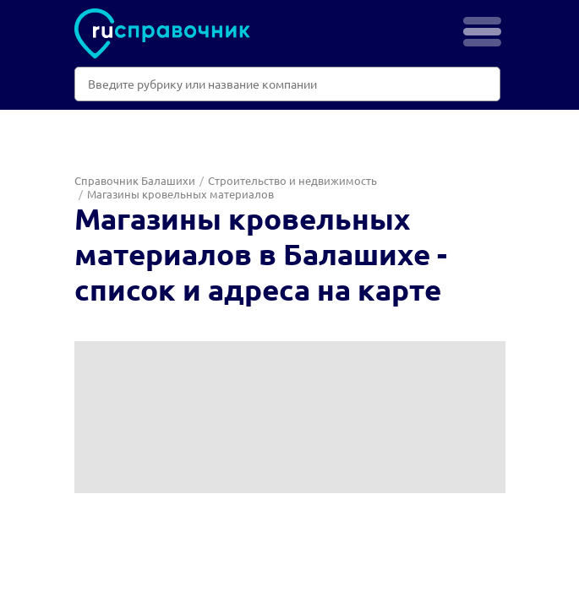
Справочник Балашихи (134, 180)
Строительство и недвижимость (292, 180)
